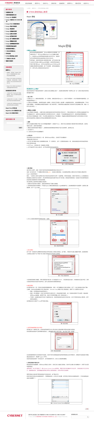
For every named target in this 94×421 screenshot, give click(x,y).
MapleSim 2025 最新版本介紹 (13, 110)
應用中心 (37, 3)
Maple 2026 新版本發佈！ (12, 113)
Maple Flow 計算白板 (11, 108)
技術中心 (45, 3)
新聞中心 (70, 3)
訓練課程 (61, 3)
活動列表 (53, 3)
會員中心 (86, 3)
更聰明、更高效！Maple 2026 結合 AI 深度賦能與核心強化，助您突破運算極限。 (14, 74)
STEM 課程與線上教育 (43, 8)
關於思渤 (78, 3)
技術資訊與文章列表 (11, 90)
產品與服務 (28, 3)
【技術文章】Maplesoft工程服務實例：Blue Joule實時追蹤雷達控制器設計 (14, 94)
